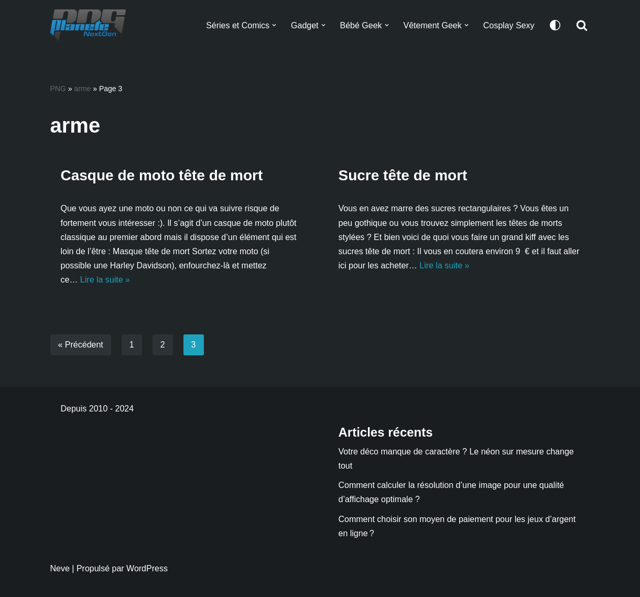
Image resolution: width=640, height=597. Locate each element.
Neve (60, 568)
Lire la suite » (105, 279)
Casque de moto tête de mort (162, 175)
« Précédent (80, 344)
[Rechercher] (582, 25)
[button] (274, 25)
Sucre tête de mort (403, 175)
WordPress (147, 568)
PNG (58, 88)
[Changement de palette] (555, 25)
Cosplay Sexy (509, 25)
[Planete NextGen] (90, 25)
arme (82, 88)
